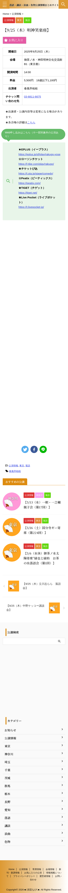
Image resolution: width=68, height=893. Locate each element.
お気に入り (13, 40)
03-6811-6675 (32, 96)
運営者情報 (45, 874)
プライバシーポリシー (24, 874)
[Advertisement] (34, 331)
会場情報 (50, 867)
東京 (21, 465)
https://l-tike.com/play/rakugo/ (36, 163)
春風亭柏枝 (15, 471)
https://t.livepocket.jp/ (31, 206)
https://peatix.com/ (29, 183)
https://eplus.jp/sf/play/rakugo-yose (39, 154)
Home (12, 867)
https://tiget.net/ (27, 192)
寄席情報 (36, 867)
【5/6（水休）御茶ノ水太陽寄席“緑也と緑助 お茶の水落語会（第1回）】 (41, 558)
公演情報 (13, 465)
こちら (31, 122)
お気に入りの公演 (33, 871)
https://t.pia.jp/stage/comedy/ (35, 173)
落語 (27, 465)
